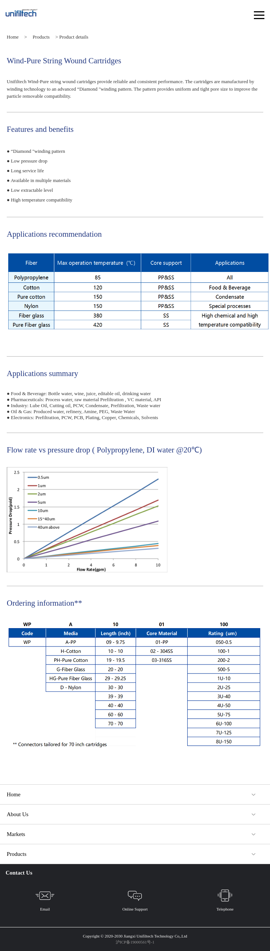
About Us (17, 814)
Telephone (225, 898)
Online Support (135, 898)
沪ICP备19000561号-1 (135, 942)
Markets (16, 834)
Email (45, 898)
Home (13, 37)
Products (41, 37)
